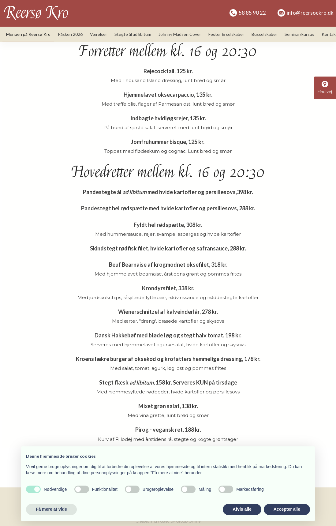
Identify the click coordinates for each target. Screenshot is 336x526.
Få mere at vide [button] (51, 509)
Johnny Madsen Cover (180, 34)
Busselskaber (264, 34)
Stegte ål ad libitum (132, 34)
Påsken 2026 (70, 34)
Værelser (98, 34)
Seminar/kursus (299, 34)
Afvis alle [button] (242, 509)
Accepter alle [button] (287, 509)
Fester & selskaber (226, 34)
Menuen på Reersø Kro (28, 34)
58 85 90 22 (248, 12)
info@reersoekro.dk (306, 12)
